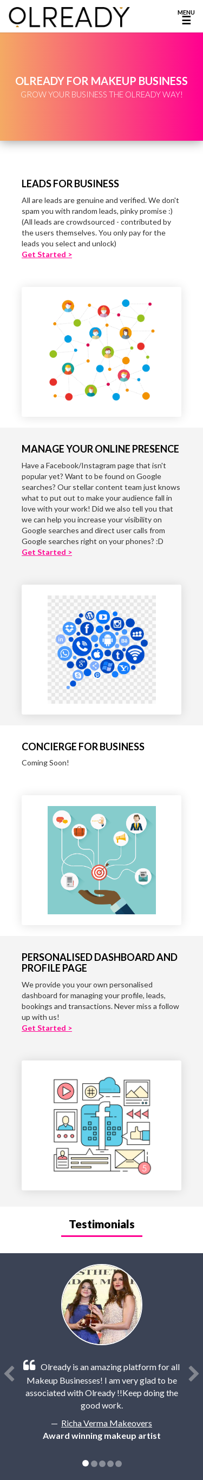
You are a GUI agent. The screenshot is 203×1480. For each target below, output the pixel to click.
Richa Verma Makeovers (106, 1423)
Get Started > (47, 254)
